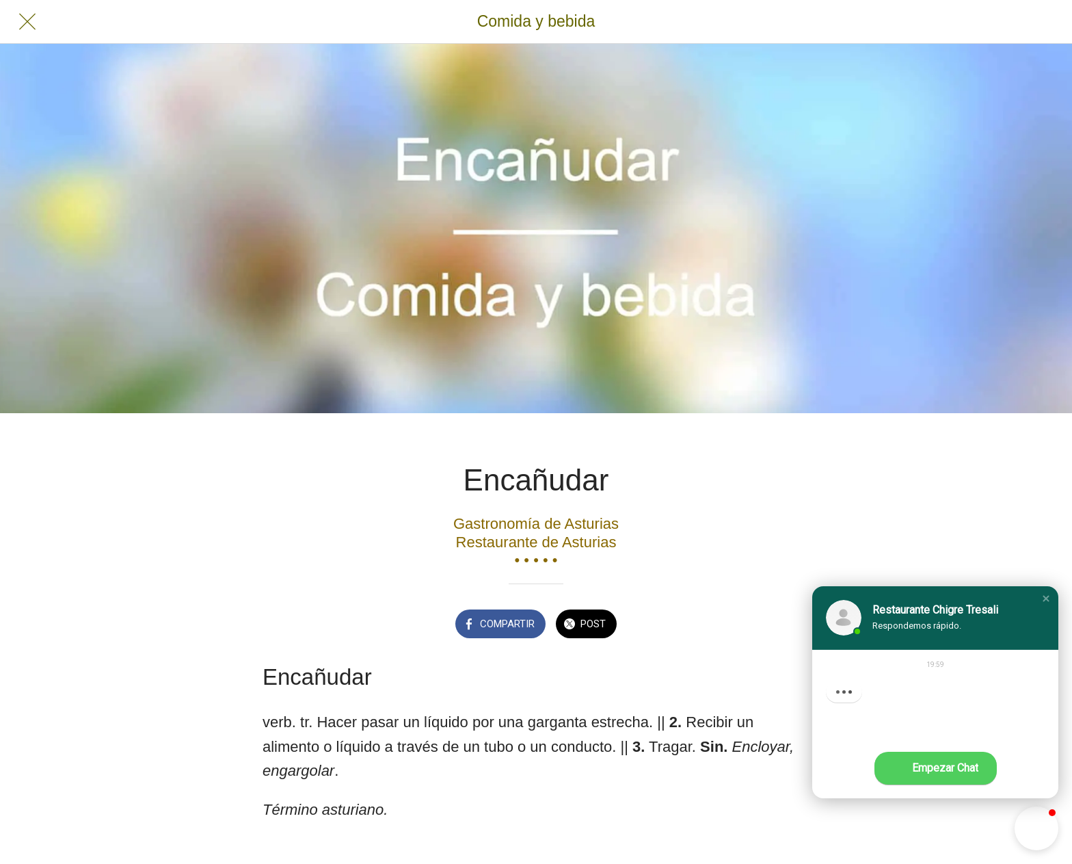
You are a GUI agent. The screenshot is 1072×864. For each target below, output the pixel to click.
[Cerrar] (27, 22)
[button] (1046, 598)
